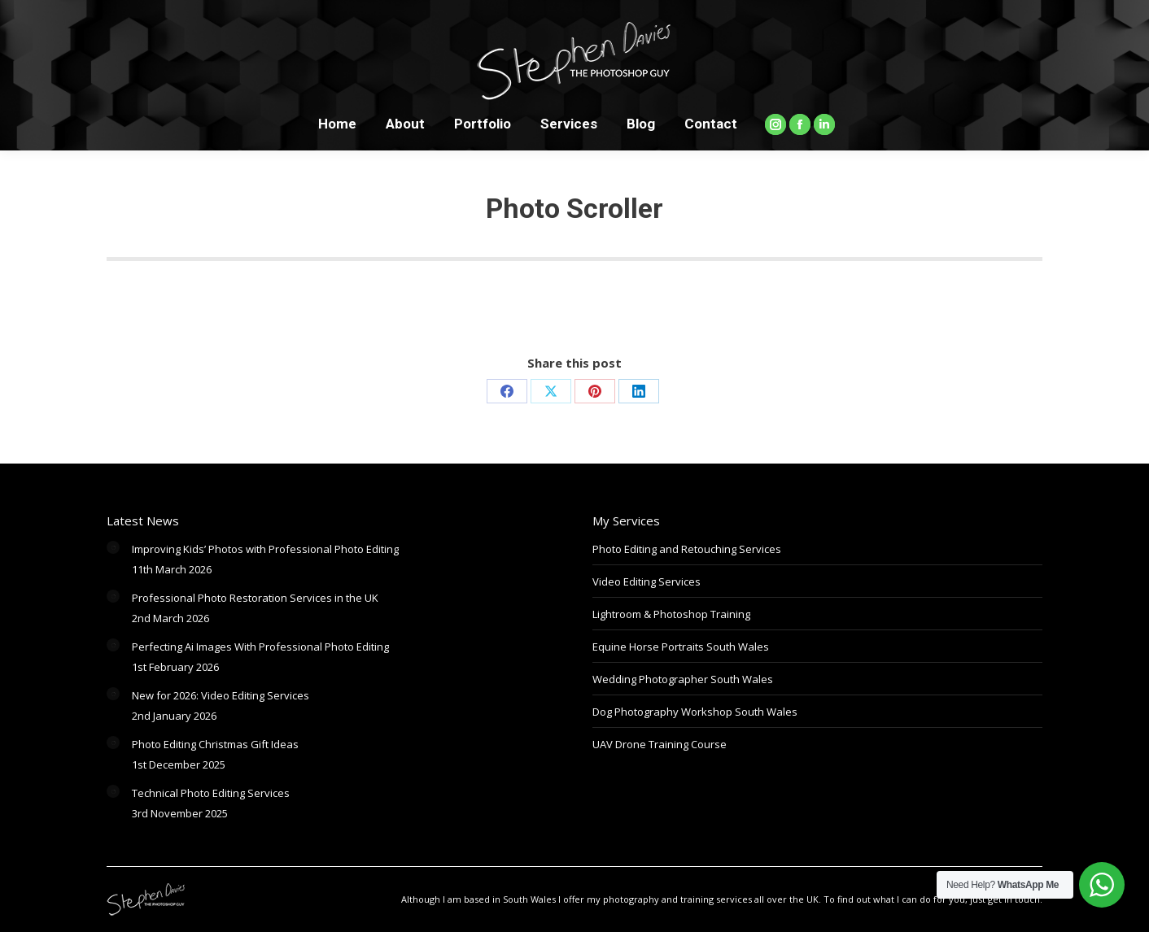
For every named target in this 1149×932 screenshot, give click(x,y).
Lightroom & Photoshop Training (671, 614)
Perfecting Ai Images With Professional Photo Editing (260, 646)
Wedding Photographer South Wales (682, 679)
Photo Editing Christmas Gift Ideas (215, 744)
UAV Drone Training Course (659, 744)
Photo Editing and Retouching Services (686, 549)
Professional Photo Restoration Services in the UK (255, 597)
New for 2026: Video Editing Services (220, 695)
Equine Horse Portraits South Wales (680, 646)
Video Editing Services (646, 581)
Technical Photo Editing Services (211, 793)
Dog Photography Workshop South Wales (694, 711)
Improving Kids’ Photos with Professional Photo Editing (265, 549)
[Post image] (113, 547)
